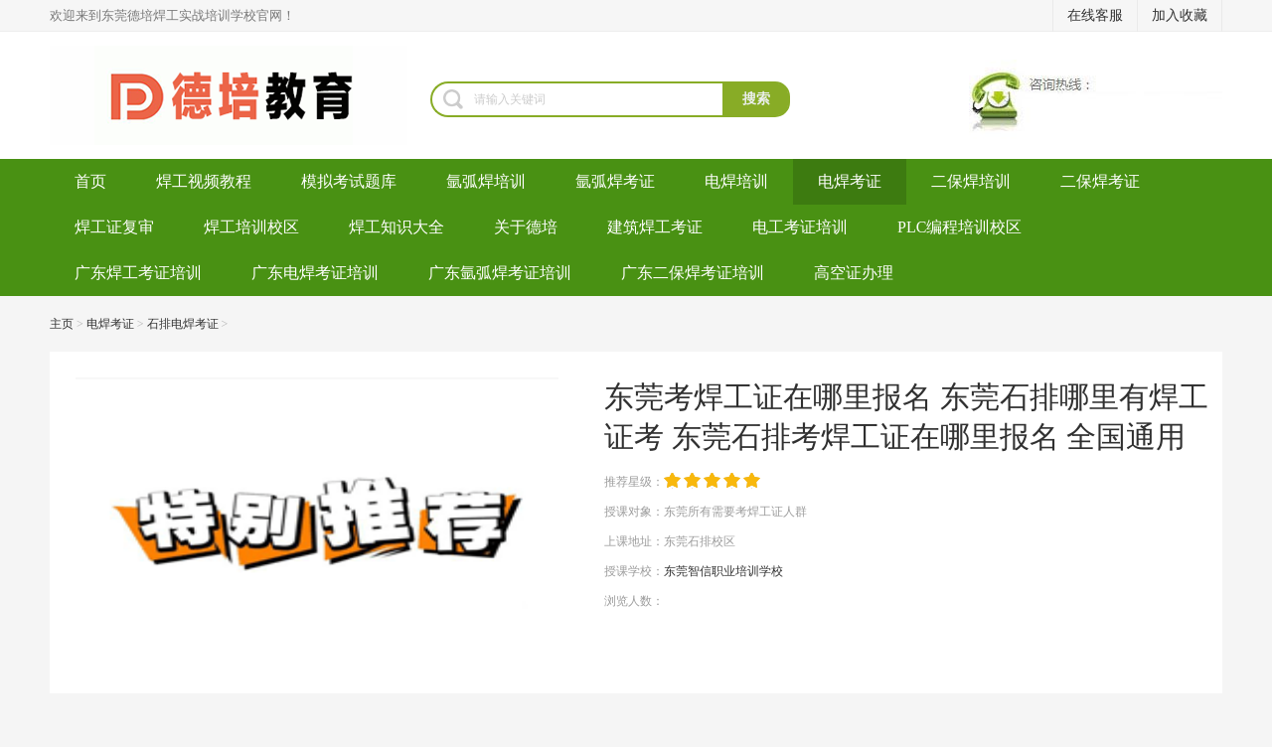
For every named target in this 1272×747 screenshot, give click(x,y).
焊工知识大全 (396, 227)
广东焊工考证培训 (138, 272)
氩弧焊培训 (486, 181)
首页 (90, 181)
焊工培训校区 (251, 227)
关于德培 (525, 227)
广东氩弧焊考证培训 (499, 272)
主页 (62, 324)
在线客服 (1095, 15)
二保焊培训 (971, 181)
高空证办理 (853, 272)
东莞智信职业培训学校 (723, 571)
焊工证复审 (114, 227)
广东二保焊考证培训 (692, 272)
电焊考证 (849, 181)
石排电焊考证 (183, 324)
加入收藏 (1179, 15)
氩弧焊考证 (615, 181)
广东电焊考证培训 (315, 272)
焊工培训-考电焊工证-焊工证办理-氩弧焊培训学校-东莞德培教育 (239, 95)
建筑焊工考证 (655, 227)
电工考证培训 (800, 227)
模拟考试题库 (349, 181)
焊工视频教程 (203, 181)
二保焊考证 (1100, 181)
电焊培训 (736, 181)
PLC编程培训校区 (959, 227)
